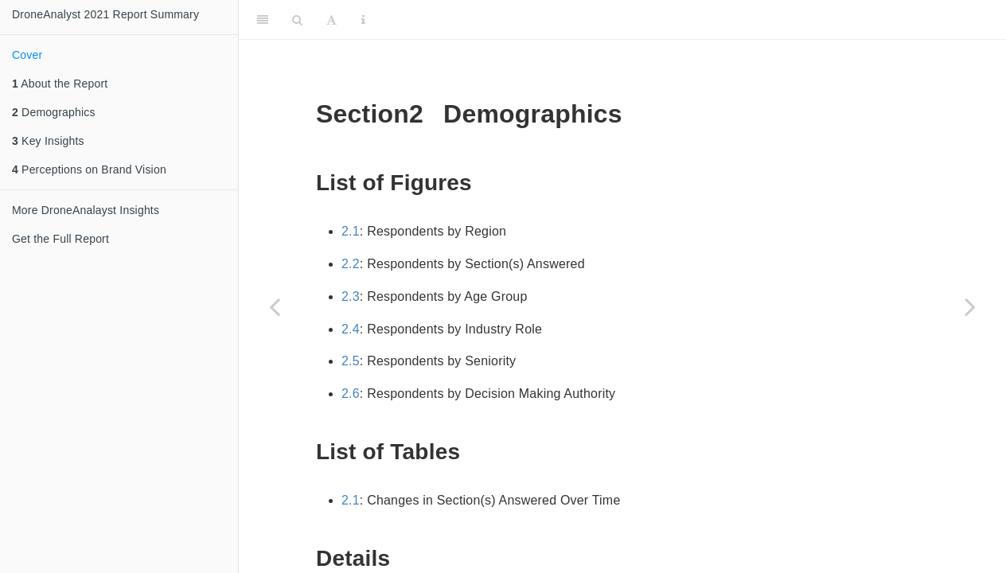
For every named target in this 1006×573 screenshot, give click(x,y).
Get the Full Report (60, 238)
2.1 (350, 231)
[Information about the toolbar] (363, 20)
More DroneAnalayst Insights (85, 210)
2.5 (350, 361)
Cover (27, 55)
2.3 (350, 296)
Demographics (54, 112)
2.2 (350, 264)
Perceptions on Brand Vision (89, 169)
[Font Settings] (331, 20)
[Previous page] (274, 306)
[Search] (297, 20)
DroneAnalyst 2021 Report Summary (105, 14)
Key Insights (48, 140)
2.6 (350, 393)
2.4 (350, 329)
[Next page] (970, 306)
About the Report (59, 83)
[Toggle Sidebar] (262, 20)
